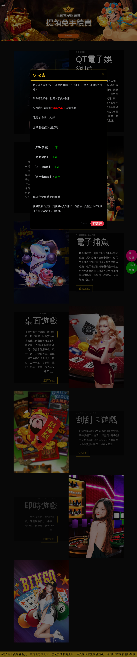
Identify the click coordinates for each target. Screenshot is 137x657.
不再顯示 (97, 223)
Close (84, 223)
